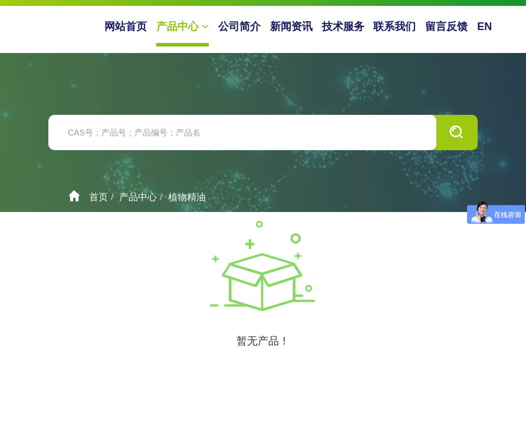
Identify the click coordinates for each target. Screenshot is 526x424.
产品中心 (182, 26)
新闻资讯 (291, 26)
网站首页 (125, 26)
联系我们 (394, 26)
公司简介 (239, 26)
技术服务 (343, 26)
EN (484, 26)
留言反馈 (446, 26)
